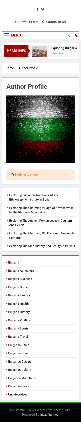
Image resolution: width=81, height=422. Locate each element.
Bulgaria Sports (18, 328)
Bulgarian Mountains (22, 378)
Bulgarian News (18, 386)
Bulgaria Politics (19, 320)
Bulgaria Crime (18, 287)
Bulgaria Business (20, 279)
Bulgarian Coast (18, 353)
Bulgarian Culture (19, 370)
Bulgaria (13, 262)
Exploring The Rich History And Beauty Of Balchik (42, 246)
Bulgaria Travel (18, 336)
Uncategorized (17, 394)
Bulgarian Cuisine (19, 361)
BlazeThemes (49, 414)
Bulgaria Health (18, 304)
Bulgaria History (19, 312)
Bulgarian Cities (18, 345)
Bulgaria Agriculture (21, 270)
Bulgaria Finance (19, 295)
